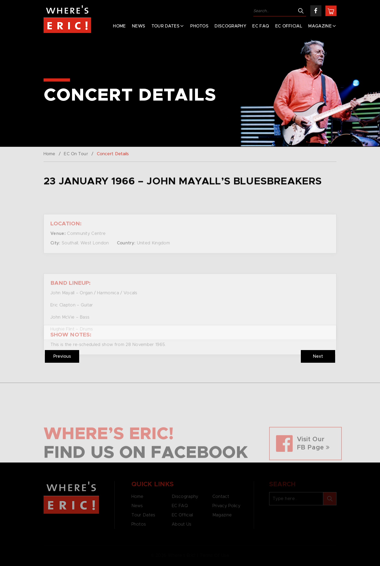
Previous (62, 356)
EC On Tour (76, 154)
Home (119, 26)
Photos (199, 26)
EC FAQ (260, 26)
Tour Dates (165, 26)
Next (318, 356)
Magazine (320, 26)
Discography (230, 26)
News (138, 26)
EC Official (288, 26)
